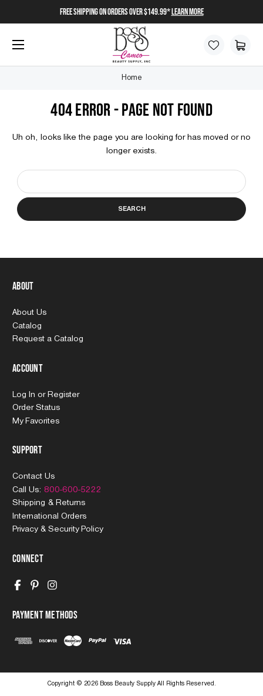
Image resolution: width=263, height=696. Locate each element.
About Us (29, 312)
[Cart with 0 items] (240, 45)
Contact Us (33, 476)
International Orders (49, 516)
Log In (25, 394)
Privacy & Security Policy (57, 529)
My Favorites (35, 421)
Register (63, 394)
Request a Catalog (47, 338)
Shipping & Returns (48, 502)
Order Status (36, 407)
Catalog (27, 325)
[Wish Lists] (214, 45)
